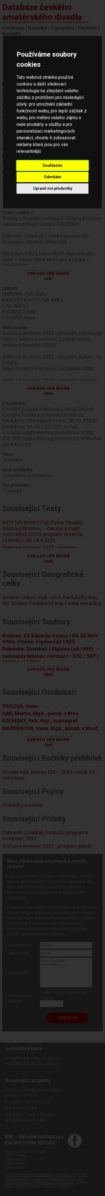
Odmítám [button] (52, 177)
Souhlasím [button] (52, 165)
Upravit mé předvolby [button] (52, 188)
